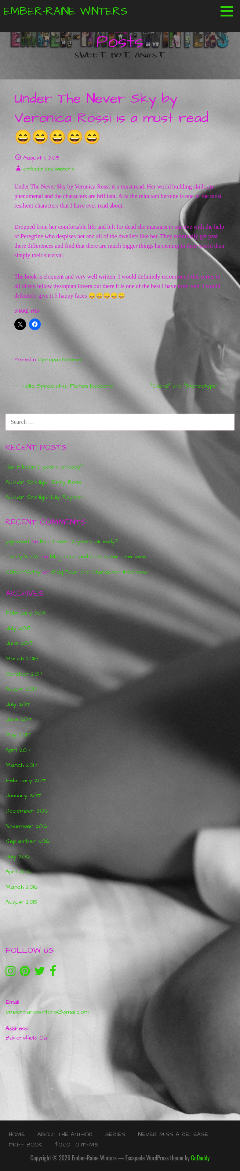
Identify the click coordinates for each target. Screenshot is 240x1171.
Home (17, 1134)
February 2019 (26, 613)
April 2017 (18, 750)
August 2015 (22, 902)
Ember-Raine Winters (66, 11)
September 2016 (28, 841)
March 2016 (21, 887)
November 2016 (26, 826)
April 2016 (18, 872)
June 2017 (19, 719)
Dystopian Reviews (60, 359)
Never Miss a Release (173, 1134)
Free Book (25, 1145)
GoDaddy (200, 1157)
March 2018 (22, 659)
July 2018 (18, 628)
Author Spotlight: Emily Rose (43, 482)
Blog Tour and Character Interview (98, 556)
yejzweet (17, 541)
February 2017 (26, 780)
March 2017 (21, 765)
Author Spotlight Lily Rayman (44, 497)
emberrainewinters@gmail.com (47, 1012)
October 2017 (24, 674)
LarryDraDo (22, 556)
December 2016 (27, 811)
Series (115, 1134)
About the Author (65, 1134)
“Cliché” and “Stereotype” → (188, 386)
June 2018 (19, 643)
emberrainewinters (48, 169)
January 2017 (23, 795)
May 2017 (18, 735)
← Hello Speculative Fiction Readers (63, 386)
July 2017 (18, 704)
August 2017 (21, 689)
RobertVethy (23, 572)
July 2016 (18, 857)
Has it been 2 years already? (44, 467)
